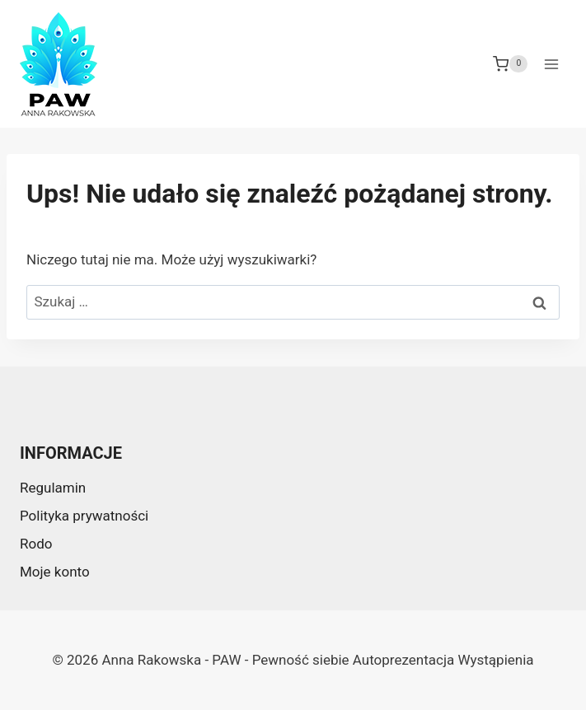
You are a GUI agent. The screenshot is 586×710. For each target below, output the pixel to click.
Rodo (36, 543)
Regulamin (53, 487)
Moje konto (55, 571)
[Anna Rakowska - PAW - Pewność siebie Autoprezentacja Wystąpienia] (58, 64)
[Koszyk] (510, 64)
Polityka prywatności (84, 515)
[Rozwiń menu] (551, 64)
